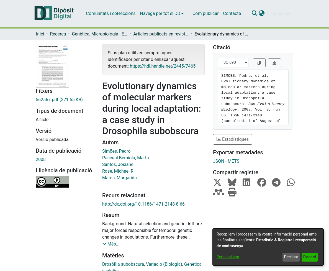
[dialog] (268, 247)
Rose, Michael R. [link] (118, 171)
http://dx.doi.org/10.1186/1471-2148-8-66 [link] (143, 204)
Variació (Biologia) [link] (164, 264)
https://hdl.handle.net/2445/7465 (163, 66)
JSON (218, 161)
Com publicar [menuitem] (205, 13)
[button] (254, 13)
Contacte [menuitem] (232, 13)
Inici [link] (40, 34)
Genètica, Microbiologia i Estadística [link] (99, 34)
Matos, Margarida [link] (119, 177)
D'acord (309, 257)
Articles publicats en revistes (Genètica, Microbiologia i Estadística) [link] (161, 34)
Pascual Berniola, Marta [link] (125, 157)
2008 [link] (41, 159)
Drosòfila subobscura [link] (123, 264)
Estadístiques (233, 139)
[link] (65, 99)
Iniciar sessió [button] (279, 13)
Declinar (291, 257)
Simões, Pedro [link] (116, 151)
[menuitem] (162, 13)
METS (233, 161)
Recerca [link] (58, 34)
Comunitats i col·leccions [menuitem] (110, 13)
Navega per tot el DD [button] (160, 13)
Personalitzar (228, 257)
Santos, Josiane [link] (117, 164)
